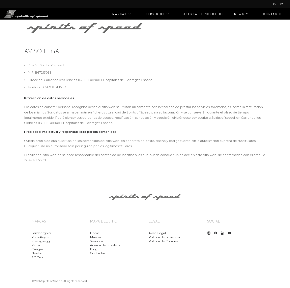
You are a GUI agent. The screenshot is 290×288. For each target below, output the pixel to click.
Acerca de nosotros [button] (105, 245)
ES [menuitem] (281, 4)
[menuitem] (274, 4)
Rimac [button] (36, 245)
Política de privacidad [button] (165, 237)
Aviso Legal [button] (157, 233)
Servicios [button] (96, 241)
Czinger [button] (37, 249)
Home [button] (95, 233)
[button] (208, 233)
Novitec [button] (37, 253)
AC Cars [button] (37, 257)
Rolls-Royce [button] (40, 237)
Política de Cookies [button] (163, 241)
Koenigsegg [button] (40, 241)
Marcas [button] (95, 237)
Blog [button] (93, 249)
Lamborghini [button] (41, 233)
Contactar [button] (97, 253)
